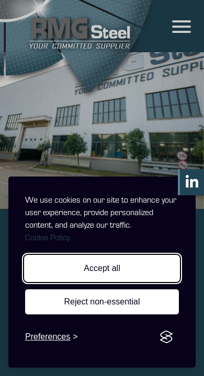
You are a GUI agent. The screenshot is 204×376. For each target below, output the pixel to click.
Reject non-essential (102, 301)
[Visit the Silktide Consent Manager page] (166, 336)
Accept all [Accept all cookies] (102, 268)
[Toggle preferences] (51, 337)
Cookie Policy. (48, 236)
